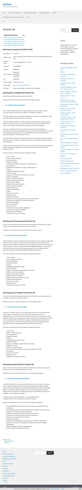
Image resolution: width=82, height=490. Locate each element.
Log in (4, 487)
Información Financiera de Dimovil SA (14, 41)
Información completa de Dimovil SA (14, 39)
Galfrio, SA (7, 442)
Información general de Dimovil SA (13, 37)
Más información (55, 488)
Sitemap (5, 481)
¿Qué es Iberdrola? (65, 173)
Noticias (54, 12)
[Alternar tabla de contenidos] (23, 35)
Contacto (5, 468)
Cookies (5, 478)
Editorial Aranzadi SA (9, 441)
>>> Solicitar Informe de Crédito (16, 307)
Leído (62, 488)
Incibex (7, 4)
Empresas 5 (7, 439)
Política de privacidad (8, 476)
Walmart (62, 72)
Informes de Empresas (15, 12)
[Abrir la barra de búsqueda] (3, 21)
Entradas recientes (44, 12)
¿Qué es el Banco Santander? (68, 171)
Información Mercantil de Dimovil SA (14, 45)
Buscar (75, 30)
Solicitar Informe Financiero (17, 235)
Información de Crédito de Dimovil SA (14, 43)
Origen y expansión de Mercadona (69, 163)
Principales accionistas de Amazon (69, 168)
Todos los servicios (8, 454)
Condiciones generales (9, 473)
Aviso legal (6, 471)
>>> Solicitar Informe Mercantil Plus (17, 378)
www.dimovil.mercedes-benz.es (21, 85)
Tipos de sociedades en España (69, 142)
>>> (6, 235)
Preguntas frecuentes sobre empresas (13, 17)
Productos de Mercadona (67, 161)
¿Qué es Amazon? (65, 166)
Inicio (4, 12)
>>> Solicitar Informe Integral (15, 105)
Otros (27, 17)
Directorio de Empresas (30, 12)
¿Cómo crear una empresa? (68, 153)
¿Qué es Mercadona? (66, 158)
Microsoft (62, 156)
